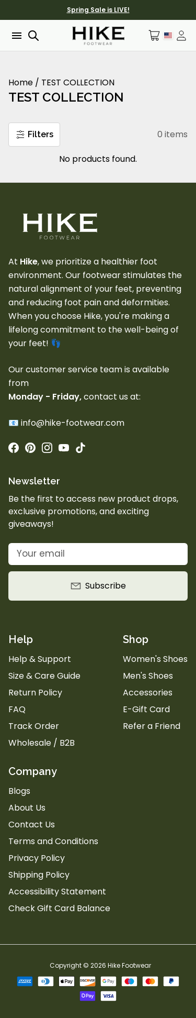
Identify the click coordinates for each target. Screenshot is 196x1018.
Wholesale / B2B (41, 743)
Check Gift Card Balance (59, 908)
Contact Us (31, 824)
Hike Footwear (129, 965)
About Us (26, 808)
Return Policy (35, 693)
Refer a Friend (151, 726)
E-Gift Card (146, 709)
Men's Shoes (148, 676)
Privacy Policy (36, 858)
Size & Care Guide (44, 676)
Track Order (33, 726)
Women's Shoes (155, 659)
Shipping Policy (39, 875)
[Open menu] (15, 35)
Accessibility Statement (57, 892)
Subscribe (98, 586)
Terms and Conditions (53, 841)
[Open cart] (154, 35)
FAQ (17, 709)
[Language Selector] (168, 35)
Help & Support (39, 659)
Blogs (19, 791)
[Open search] (33, 35)
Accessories (147, 693)
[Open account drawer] (181, 35)
